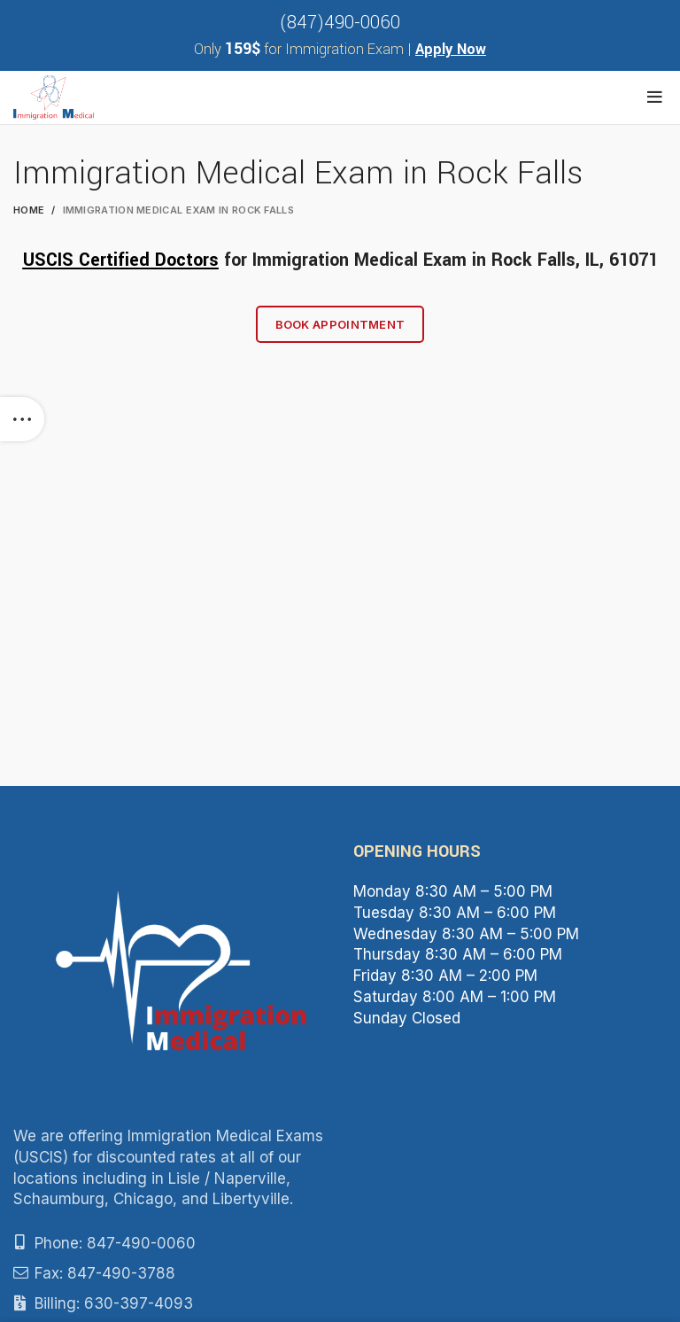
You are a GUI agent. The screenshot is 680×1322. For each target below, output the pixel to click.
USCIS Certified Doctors (121, 260)
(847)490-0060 (340, 22)
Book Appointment (340, 324)
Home (28, 210)
